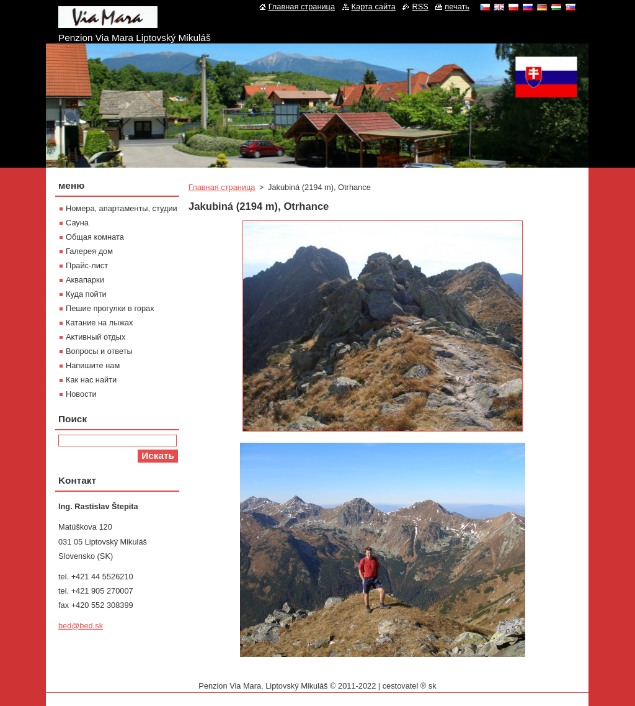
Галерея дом (89, 251)
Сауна (77, 222)
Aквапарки (85, 279)
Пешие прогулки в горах (110, 308)
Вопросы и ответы (99, 351)
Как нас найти (91, 379)
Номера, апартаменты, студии (121, 208)
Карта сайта (374, 6)
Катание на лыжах (99, 322)
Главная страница (222, 187)
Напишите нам (93, 365)
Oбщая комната (95, 237)
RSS (420, 6)
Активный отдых (95, 337)
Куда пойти (86, 294)
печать (457, 6)
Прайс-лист (87, 265)
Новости (81, 394)
